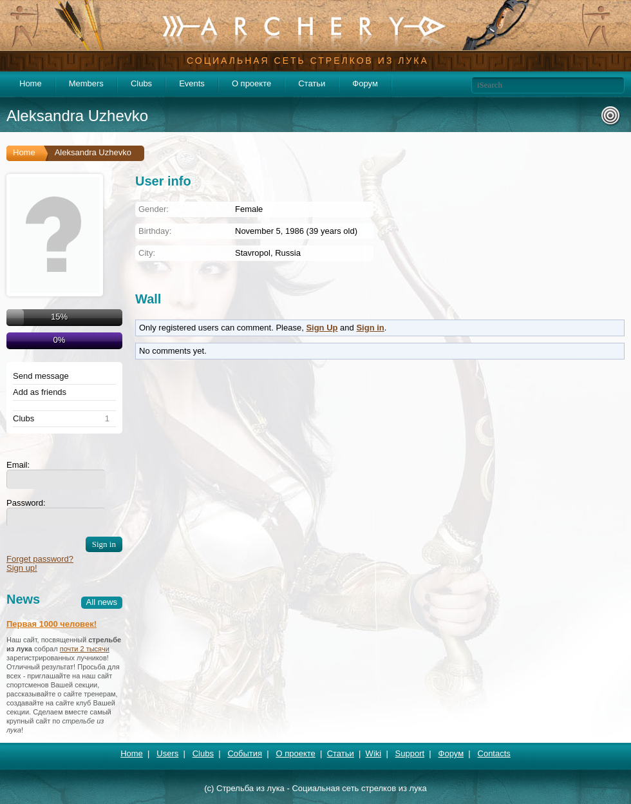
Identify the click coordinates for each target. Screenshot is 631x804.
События (244, 753)
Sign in (370, 327)
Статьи (311, 83)
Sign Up (321, 327)
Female (249, 209)
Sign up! (21, 568)
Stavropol (252, 253)
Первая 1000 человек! (51, 624)
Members (86, 83)
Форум (365, 83)
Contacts (494, 753)
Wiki (374, 753)
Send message (41, 376)
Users (167, 753)
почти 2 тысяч (83, 649)
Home (30, 83)
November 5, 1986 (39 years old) (296, 231)
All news (101, 602)
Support (410, 753)
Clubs (141, 83)
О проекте (251, 83)
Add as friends (39, 392)
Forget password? (39, 559)
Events (192, 83)
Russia (288, 253)
